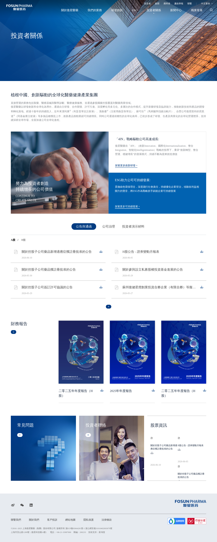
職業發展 (197, 10)
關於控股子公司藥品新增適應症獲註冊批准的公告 (57, 254)
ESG (134, 10)
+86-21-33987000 (63, 532)
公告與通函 (84, 228)
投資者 (147, 3)
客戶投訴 (52, 519)
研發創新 (116, 10)
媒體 (157, 3)
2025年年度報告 (121, 392)
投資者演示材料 (133, 228)
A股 (14, 241)
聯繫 (189, 3)
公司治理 (108, 228)
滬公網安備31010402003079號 (98, 528)
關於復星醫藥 (68, 10)
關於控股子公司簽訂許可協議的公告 (47, 290)
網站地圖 (70, 519)
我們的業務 (93, 10)
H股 (23, 241)
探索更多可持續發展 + (128, 206)
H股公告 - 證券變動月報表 (141, 254)
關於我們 (34, 519)
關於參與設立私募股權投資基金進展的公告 (153, 272)
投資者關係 (153, 10)
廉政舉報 (178, 3)
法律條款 (107, 519)
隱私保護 (88, 519)
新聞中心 (176, 10)
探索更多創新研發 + (127, 165)
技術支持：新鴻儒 (96, 532)
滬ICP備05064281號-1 (75, 528)
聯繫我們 (16, 519)
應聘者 (167, 3)
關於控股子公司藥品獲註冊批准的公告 (49, 272)
